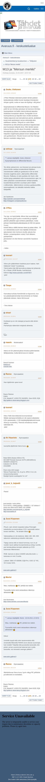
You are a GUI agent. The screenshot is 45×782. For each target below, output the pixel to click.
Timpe (8, 285)
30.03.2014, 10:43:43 (9, 377)
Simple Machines (28, 777)
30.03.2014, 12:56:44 (9, 411)
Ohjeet (13, 775)
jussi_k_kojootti (13, 483)
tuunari (9, 255)
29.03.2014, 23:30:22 (9, 346)
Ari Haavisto (11, 438)
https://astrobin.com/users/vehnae (14, 199)
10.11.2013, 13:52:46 (9, 93)
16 (26, 79)
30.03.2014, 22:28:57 (9, 441)
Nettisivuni (6, 365)
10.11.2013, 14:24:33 (9, 152)
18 (33, 79)
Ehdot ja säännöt (21, 775)
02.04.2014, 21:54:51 (9, 581)
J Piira (8, 208)
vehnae (9, 149)
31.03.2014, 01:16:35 (9, 487)
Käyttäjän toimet (35, 83)
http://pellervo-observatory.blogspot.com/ (16, 400)
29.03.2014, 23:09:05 (9, 289)
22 (40, 79)
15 (24, 79)
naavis (9, 342)
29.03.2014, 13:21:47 (11, 259)
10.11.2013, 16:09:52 (9, 211)
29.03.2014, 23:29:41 (9, 316)
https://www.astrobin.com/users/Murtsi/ (15, 601)
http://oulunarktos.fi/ (9, 511)
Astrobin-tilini (7, 366)
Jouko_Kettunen (13, 89)
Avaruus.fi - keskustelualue (18, 46)
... (22, 79)
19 (35, 79)
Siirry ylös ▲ (30, 775)
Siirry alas (6, 79)
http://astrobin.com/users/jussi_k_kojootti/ (16, 509)
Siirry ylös (6, 696)
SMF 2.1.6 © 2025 (17, 777)
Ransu (9, 374)
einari (8, 313)
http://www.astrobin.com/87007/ (20, 273)
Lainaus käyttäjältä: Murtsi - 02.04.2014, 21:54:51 (23, 618)
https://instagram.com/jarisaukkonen (15, 201)
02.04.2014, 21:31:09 (11, 522)
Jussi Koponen (12, 519)
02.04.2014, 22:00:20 (9, 612)
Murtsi (8, 577)
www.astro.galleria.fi (9, 570)
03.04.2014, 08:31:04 (9, 667)
